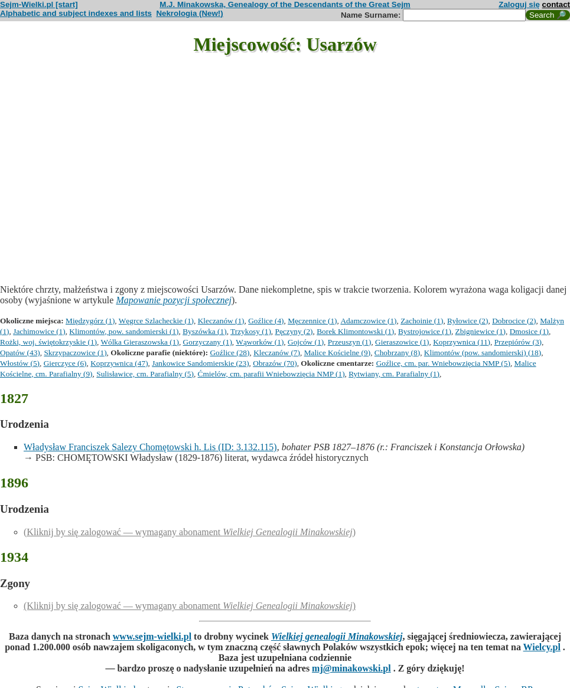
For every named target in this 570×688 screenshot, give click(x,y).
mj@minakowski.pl (351, 668)
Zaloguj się (519, 4)
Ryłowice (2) (467, 320)
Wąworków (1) (260, 342)
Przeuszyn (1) (350, 342)
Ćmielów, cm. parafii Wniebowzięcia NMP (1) (271, 373)
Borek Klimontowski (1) (355, 331)
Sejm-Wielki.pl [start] (39, 4)
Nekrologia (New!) (189, 13)
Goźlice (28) (229, 352)
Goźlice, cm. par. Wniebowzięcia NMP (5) (443, 363)
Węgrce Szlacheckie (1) (156, 320)
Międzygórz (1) (90, 320)
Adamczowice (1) (368, 320)
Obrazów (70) (275, 363)
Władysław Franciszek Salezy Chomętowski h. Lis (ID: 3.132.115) (150, 447)
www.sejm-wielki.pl (152, 636)
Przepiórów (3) (518, 342)
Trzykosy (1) (250, 331)
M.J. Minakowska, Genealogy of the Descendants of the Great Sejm (284, 4)
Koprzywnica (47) (119, 363)
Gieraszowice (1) (402, 342)
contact (556, 4)
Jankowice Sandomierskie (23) (200, 363)
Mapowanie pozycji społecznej (174, 300)
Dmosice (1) (529, 331)
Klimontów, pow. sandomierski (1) (123, 331)
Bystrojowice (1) (424, 331)
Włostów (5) (20, 363)
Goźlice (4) (266, 320)
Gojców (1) (306, 342)
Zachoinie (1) (421, 320)
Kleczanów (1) (221, 320)
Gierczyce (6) (65, 363)
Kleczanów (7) (276, 352)
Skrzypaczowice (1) (75, 352)
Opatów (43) (20, 352)
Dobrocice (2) (514, 320)
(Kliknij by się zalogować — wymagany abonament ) (190, 532)
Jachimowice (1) (39, 331)
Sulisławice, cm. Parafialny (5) (145, 373)
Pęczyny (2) (294, 331)
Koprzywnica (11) (461, 342)
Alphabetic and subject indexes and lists (76, 13)
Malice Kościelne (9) (337, 352)
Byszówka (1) (204, 331)
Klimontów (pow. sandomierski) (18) (482, 352)
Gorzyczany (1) (207, 342)
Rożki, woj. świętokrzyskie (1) (48, 342)
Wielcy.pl (542, 647)
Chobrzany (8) (397, 352)
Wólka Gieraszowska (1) (139, 342)
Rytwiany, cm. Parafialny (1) (393, 373)
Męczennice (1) (312, 320)
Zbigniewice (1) (480, 331)
